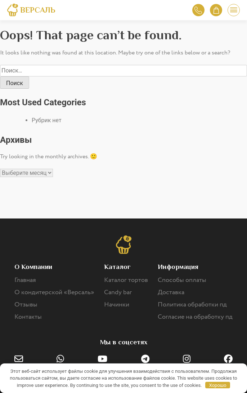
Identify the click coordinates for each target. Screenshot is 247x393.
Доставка (171, 292)
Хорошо (217, 385)
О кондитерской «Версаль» (54, 292)
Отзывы (25, 304)
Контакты (28, 317)
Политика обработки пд (192, 304)
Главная (25, 280)
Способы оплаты (182, 280)
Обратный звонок (198, 10)
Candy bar (118, 292)
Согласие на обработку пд (195, 317)
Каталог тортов (126, 280)
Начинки (116, 304)
